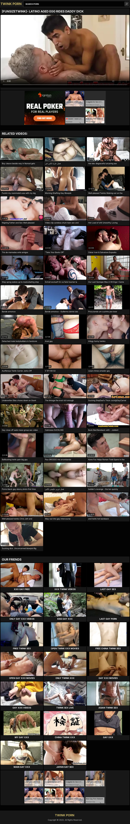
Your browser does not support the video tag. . (65, 51)
